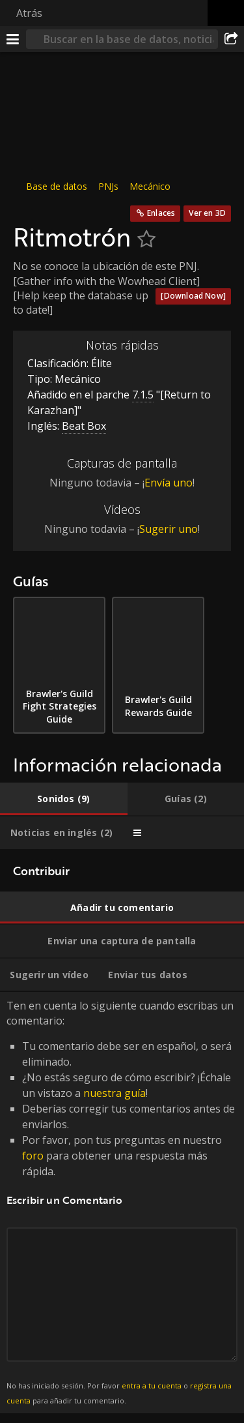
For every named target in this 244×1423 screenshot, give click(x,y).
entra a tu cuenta (152, 1385)
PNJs (108, 186)
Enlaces (161, 212)
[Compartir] (231, 39)
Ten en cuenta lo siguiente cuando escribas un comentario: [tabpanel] (122, 1202)
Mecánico (149, 186)
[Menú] (13, 39)
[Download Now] (193, 295)
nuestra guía (114, 1093)
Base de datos (56, 186)
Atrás (29, 13)
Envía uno (168, 482)
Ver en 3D (207, 212)
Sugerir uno (168, 529)
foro (33, 1155)
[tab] (64, 799)
